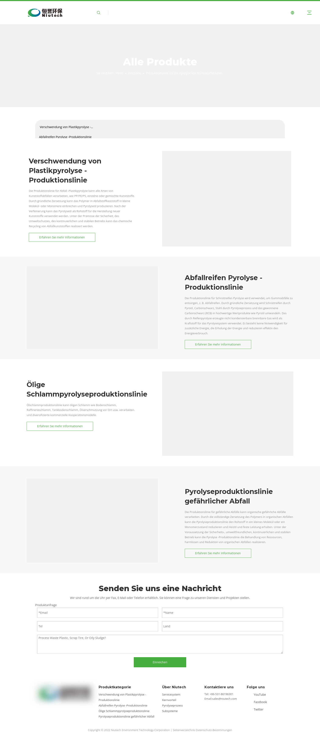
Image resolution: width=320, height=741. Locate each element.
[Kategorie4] (92, 544)
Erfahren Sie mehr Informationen (62, 237)
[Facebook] (258, 702)
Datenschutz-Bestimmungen (214, 730)
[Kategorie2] (226, 215)
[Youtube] (258, 694)
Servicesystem (171, 694)
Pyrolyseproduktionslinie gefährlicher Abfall (126, 716)
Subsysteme (170, 711)
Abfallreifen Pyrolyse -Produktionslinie (65, 137)
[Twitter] (258, 709)
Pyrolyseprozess (172, 705)
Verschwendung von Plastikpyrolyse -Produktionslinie (65, 128)
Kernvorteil (169, 700)
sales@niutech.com (224, 699)
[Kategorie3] (227, 437)
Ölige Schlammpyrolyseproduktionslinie (124, 711)
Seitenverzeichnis (184, 730)
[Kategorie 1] (92, 332)
